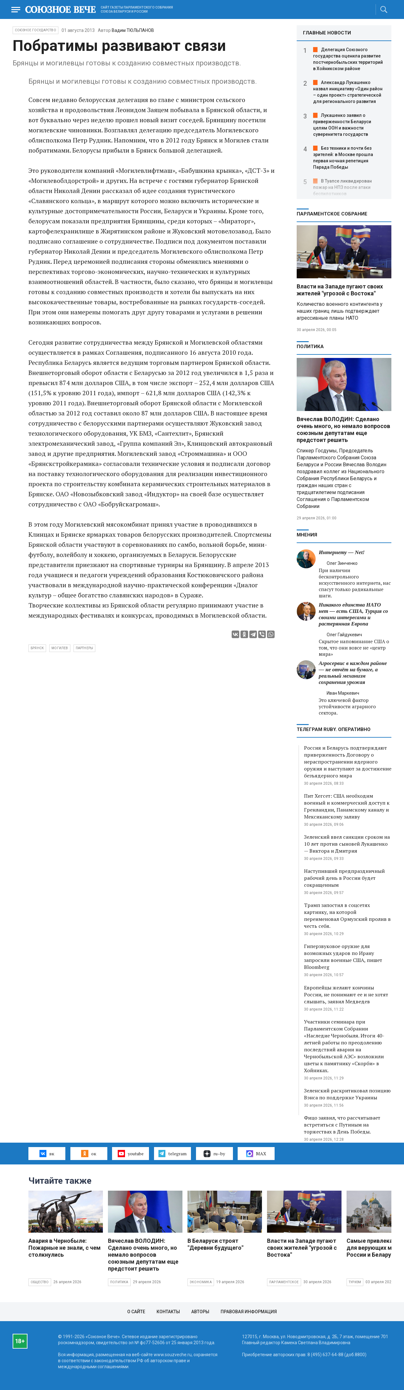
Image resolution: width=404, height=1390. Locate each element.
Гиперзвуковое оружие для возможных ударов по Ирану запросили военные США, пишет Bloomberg (343, 956)
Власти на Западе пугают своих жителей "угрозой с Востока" (340, 290)
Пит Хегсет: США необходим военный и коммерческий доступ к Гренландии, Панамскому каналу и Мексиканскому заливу (346, 806)
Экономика (201, 1282)
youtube (130, 1153)
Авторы (200, 1311)
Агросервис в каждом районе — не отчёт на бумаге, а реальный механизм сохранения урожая (353, 672)
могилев (59, 648)
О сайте (136, 1311)
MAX (256, 1153)
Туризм (355, 1282)
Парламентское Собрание (332, 214)
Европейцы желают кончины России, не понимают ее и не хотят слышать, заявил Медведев (346, 994)
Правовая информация (249, 1311)
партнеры (84, 648)
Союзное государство (35, 30)
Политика (310, 346)
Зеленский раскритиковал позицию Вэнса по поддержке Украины (347, 1094)
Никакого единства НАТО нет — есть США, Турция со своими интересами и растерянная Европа (353, 614)
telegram (172, 1153)
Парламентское (284, 1282)
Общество (40, 1282)
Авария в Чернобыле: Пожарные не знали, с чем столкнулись (64, 1247)
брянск (37, 648)
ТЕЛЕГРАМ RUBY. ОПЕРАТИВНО (334, 729)
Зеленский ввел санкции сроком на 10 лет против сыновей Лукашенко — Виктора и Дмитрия (347, 843)
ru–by (214, 1153)
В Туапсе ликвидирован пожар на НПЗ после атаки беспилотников (342, 187)
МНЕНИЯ (307, 535)
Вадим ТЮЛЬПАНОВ (133, 30)
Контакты (168, 1311)
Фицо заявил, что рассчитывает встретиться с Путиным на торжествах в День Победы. (342, 1124)
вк (46, 1153)
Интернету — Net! (342, 552)
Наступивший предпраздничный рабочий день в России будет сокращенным (344, 877)
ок (88, 1153)
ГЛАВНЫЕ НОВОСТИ (327, 33)
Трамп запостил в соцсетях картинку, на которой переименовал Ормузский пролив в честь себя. (347, 915)
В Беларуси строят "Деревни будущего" (215, 1244)
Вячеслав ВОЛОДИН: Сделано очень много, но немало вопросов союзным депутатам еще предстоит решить (343, 429)
